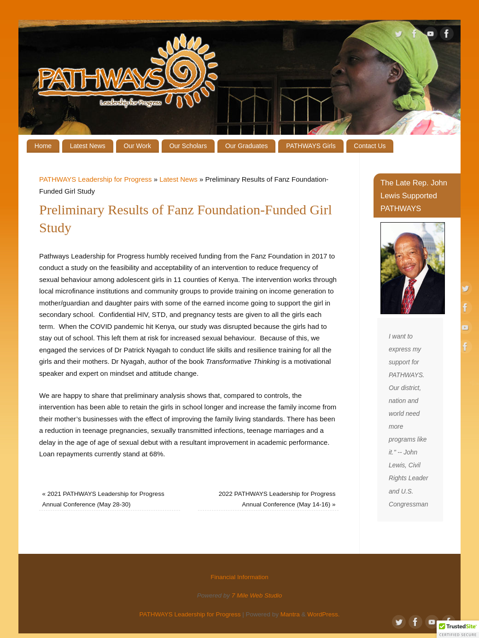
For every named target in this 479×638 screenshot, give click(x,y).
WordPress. (323, 614)
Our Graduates (246, 145)
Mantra (290, 614)
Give (382, 11)
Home (43, 145)
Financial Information (427, 11)
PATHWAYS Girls (311, 145)
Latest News (87, 145)
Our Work (137, 145)
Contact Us (370, 145)
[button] (458, 629)
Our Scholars (188, 145)
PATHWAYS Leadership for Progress (95, 179)
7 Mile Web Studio (257, 595)
